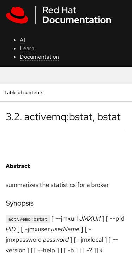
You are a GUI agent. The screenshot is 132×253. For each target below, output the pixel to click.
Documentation (39, 56)
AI (22, 40)
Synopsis (19, 203)
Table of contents (24, 92)
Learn (27, 48)
